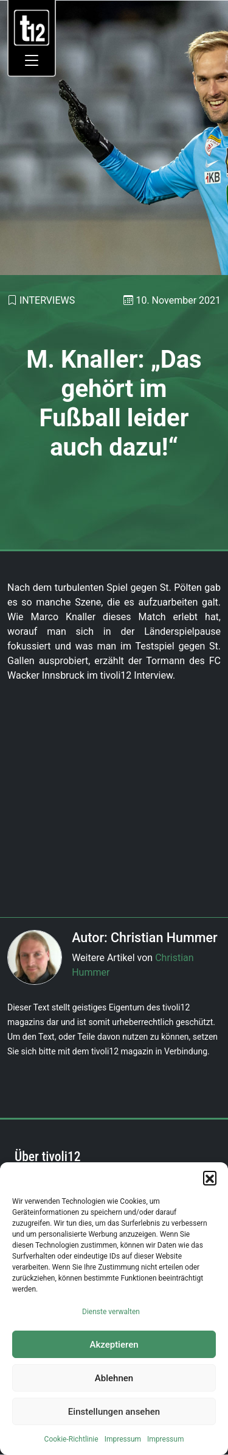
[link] (31, 27)
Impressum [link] (123, 1439)
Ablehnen (114, 1378)
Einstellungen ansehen (114, 1411)
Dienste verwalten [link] (111, 1311)
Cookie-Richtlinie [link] (71, 1439)
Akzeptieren (113, 1344)
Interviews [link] (47, 300)
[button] (210, 1177)
